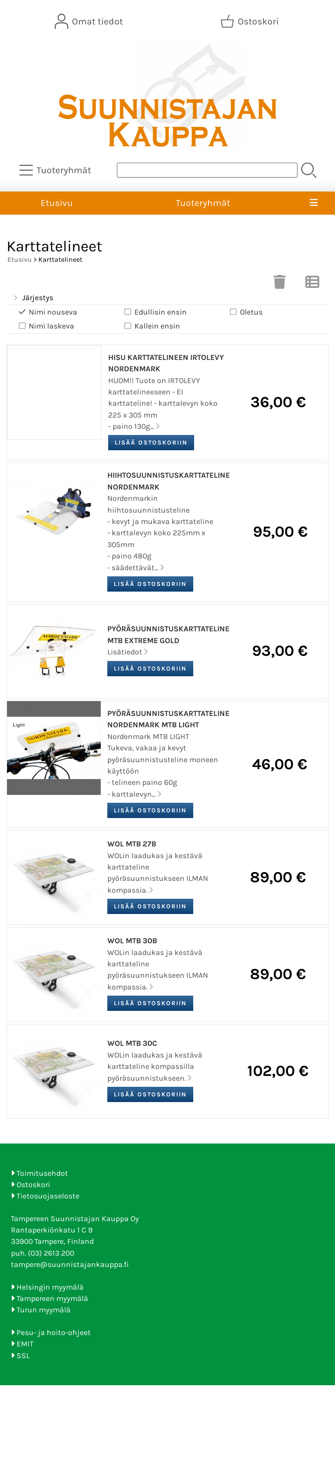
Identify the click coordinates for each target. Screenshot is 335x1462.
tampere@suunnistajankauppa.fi (70, 1264)
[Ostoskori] (250, 21)
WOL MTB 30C (132, 1043)
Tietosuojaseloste (48, 1196)
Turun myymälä (44, 1309)
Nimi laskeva (45, 326)
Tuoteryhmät (203, 203)
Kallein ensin (151, 326)
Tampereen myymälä (52, 1298)
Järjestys (32, 298)
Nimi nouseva (47, 312)
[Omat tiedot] (90, 21)
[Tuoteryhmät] (56, 170)
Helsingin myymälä (50, 1287)
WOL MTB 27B (131, 843)
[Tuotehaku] (207, 170)
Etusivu (57, 203)
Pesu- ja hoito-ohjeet (54, 1332)
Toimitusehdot (42, 1173)
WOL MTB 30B (132, 940)
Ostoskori (33, 1184)
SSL (23, 1355)
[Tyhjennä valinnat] (279, 284)
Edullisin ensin (155, 312)
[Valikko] (313, 203)
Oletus (245, 312)
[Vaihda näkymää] (312, 284)
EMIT (25, 1343)
